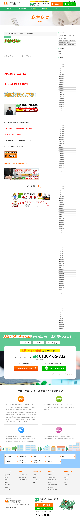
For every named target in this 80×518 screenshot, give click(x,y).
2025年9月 (61, 74)
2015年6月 (61, 324)
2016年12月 (61, 287)
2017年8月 (61, 271)
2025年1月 (61, 90)
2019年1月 (61, 236)
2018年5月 (61, 253)
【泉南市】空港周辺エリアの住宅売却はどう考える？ (66, 36)
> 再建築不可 (35, 480)
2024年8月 (61, 100)
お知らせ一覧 (31, 186)
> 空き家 (34, 474)
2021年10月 (61, 169)
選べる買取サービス (11, 8)
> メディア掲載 (7, 489)
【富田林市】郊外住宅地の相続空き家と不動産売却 (66, 40)
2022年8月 (61, 149)
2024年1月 (61, 114)
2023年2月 (61, 137)
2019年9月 (61, 220)
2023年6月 (61, 129)
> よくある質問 (7, 484)
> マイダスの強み (7, 474)
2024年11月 (61, 94)
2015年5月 (61, 326)
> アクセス (6, 490)
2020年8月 (61, 198)
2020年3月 (61, 208)
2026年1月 (61, 66)
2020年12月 (61, 190)
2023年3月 (61, 135)
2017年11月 (61, 265)
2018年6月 (61, 251)
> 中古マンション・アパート (69, 480)
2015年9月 (61, 318)
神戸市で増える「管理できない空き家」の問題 (66, 44)
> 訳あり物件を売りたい (23, 474)
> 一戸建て (35, 477)
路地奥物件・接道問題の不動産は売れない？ (65, 42)
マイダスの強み (22, 8)
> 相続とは (49, 482)
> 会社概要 (6, 485)
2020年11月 (61, 192)
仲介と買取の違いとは (62, 38)
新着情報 (59, 51)
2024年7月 (61, 102)
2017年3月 (61, 281)
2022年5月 (61, 155)
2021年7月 (61, 175)
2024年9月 (61, 98)
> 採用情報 (6, 487)
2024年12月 (61, 92)
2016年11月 (61, 289)
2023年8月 (61, 125)
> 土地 (34, 482)
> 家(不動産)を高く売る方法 (52, 475)
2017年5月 (61, 277)
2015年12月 (61, 312)
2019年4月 (61, 230)
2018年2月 (61, 259)
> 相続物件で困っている (23, 475)
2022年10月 (61, 145)
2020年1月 (61, 212)
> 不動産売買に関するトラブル (53, 480)
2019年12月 (61, 214)
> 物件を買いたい (67, 474)
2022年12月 (61, 141)
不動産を (33, 9)
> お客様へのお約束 (7, 480)
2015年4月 (61, 328)
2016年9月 (61, 293)
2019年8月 (61, 222)
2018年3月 (61, 257)
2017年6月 (61, 275)
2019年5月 (61, 228)
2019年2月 (61, 234)
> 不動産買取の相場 (51, 477)
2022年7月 (61, 151)
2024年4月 (61, 108)
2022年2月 (61, 161)
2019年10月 (61, 218)
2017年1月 (61, 285)
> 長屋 (34, 475)
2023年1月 (61, 139)
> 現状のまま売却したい (23, 479)
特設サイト (57, 8)
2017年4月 (61, 279)
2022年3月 (61, 159)
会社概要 (68, 8)
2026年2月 (61, 64)
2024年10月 (61, 96)
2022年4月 (61, 157)
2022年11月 (61, 143)
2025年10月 (61, 72)
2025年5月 (61, 82)
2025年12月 (61, 68)
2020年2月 (61, 210)
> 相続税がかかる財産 (51, 485)
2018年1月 (61, 261)
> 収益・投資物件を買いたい (69, 475)
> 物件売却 (6, 477)
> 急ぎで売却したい (22, 477)
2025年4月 (61, 84)
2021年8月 (61, 173)
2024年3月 (61, 110)
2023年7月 (61, 127)
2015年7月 (61, 322)
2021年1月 (61, 188)
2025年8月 (61, 76)
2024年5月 (61, 106)
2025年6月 (61, 80)
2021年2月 (61, 186)
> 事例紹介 (6, 482)
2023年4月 (61, 133)
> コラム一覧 (50, 474)
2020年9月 (61, 196)
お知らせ (59, 53)
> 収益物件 (66, 484)
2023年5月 (61, 131)
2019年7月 (61, 224)
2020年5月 (61, 204)
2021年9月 (61, 171)
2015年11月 (61, 314)
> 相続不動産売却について (52, 484)
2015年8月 (61, 320)
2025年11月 (61, 70)
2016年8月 (61, 295)
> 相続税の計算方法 (51, 487)
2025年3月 (61, 86)
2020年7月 (61, 200)
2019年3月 (61, 232)
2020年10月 (61, 194)
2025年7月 (61, 78)
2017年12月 (61, 263)
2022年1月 (61, 163)
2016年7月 (61, 297)
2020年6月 (61, 202)
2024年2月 (61, 112)
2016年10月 (61, 291)
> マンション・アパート (37, 479)
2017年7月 (61, 273)
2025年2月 (61, 88)
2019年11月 (61, 216)
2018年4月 (61, 255)
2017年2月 (61, 283)
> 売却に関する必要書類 (52, 479)
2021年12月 (61, 165)
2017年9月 (61, 269)
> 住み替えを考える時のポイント (53, 489)
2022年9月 (61, 147)
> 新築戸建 (66, 477)
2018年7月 (61, 249)
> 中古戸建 (66, 479)
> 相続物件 (6, 479)
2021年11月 (61, 167)
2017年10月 (61, 267)
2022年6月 (61, 153)
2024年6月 (61, 104)
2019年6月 (61, 226)
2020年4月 (61, 206)
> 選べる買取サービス (8, 475)
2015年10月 (61, 316)
